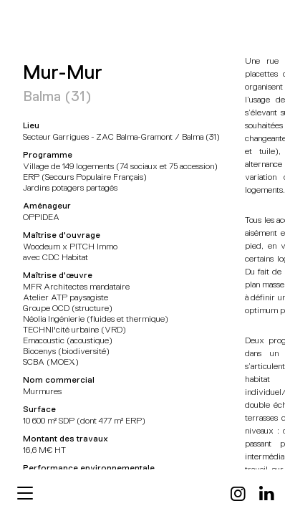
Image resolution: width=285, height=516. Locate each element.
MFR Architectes (47, 24)
